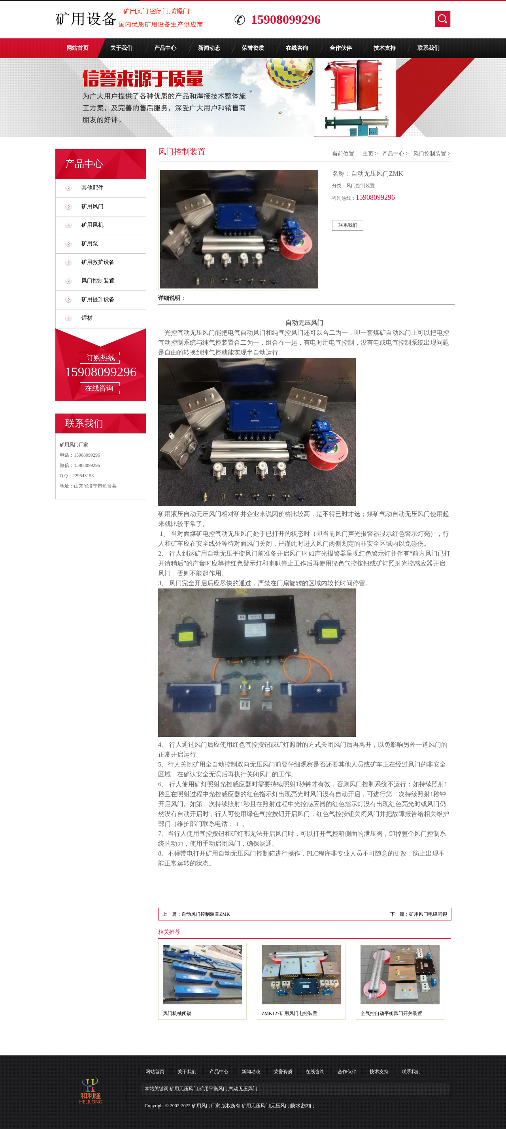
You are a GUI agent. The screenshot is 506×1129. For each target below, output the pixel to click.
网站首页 (77, 48)
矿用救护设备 (98, 262)
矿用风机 (92, 225)
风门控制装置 (98, 281)
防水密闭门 (303, 1105)
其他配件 (92, 188)
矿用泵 (89, 244)
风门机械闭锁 (177, 1013)
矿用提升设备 (98, 299)
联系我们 (428, 48)
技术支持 (385, 48)
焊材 (87, 318)
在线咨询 (297, 48)
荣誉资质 (253, 48)
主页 (368, 154)
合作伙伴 (341, 48)
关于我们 (121, 48)
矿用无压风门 (256, 1105)
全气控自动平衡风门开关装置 (391, 1013)
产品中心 (165, 48)
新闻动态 (209, 48)
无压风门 (280, 1105)
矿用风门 (92, 206)
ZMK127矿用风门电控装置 (289, 1013)
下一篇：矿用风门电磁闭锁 (418, 914)
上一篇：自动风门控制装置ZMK (196, 914)
